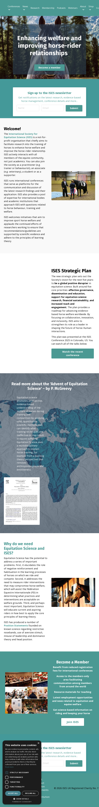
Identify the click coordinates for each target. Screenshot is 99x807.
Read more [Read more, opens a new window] (9, 767)
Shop (91, 8)
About (83, 8)
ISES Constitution (42, 799)
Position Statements (16, 628)
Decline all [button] (30, 793)
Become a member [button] (49, 67)
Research (35, 8)
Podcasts (61, 8)
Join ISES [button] (73, 725)
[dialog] (22, 772)
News (25, 8)
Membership (48, 8)
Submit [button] (74, 108)
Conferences (14, 8)
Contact (39, 786)
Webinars (72, 8)
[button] (22, 798)
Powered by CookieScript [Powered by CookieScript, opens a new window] (22, 802)
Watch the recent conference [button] (72, 355)
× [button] (38, 743)
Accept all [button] (13, 793)
